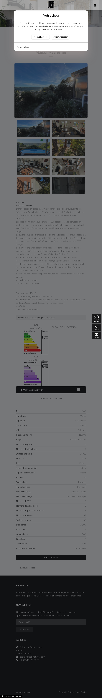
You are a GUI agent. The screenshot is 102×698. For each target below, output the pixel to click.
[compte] (95, 5)
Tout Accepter (60, 37)
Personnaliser (23, 47)
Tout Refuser (40, 37)
